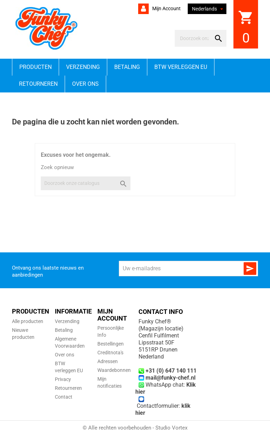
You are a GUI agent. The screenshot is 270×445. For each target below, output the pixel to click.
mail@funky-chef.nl (170, 377)
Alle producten (27, 321)
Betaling (127, 67)
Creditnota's (110, 352)
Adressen (107, 361)
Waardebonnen (114, 370)
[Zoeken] (194, 38)
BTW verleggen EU (180, 67)
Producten (35, 67)
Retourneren (38, 83)
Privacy (63, 379)
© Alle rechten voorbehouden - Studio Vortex (135, 428)
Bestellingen (110, 344)
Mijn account (166, 8)
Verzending (83, 67)
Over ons (85, 83)
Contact (63, 397)
